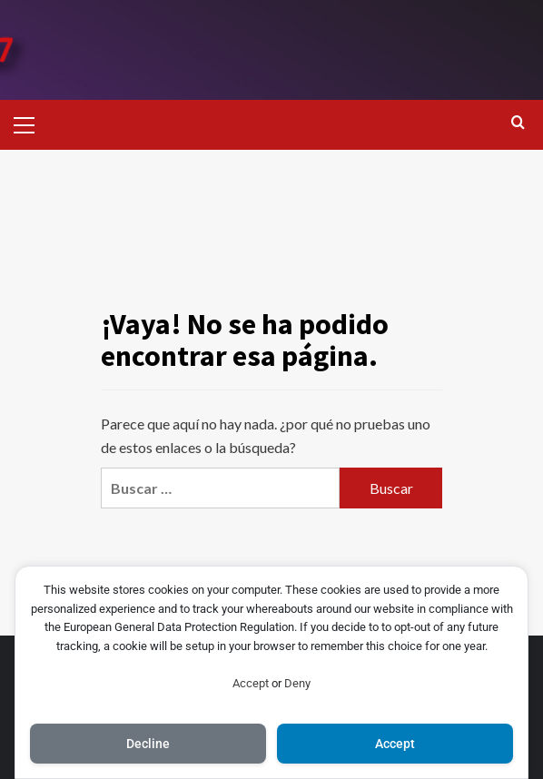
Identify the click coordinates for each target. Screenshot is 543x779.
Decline (148, 743)
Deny (297, 683)
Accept (250, 683)
